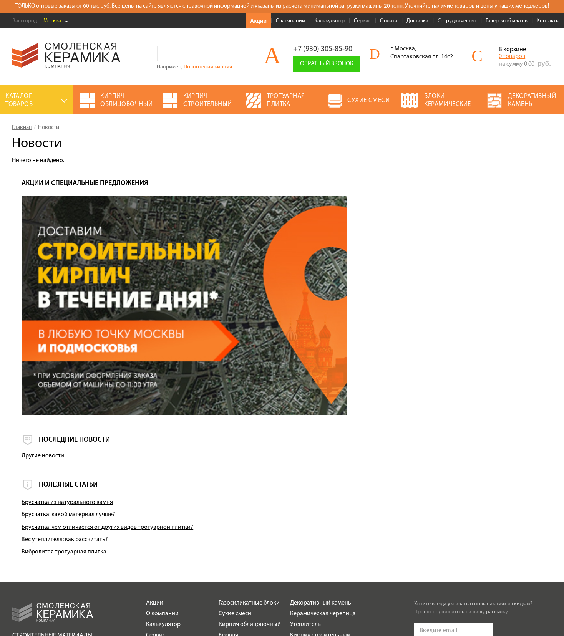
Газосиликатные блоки (249, 480)
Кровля (228, 513)
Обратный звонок (326, 64)
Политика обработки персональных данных (64, 562)
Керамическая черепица (323, 491)
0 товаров (512, 56)
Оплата (388, 21)
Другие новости (395, 333)
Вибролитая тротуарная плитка (416, 429)
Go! (249, 53)
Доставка (417, 21)
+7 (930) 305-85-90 (322, 49)
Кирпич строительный (320, 513)
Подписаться (438, 550)
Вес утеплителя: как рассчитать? (417, 417)
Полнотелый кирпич (208, 67)
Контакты (548, 21)
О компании (290, 21)
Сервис (362, 21)
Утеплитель (305, 502)
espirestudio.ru (509, 613)
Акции (258, 21)
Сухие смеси (235, 491)
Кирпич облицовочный (250, 502)
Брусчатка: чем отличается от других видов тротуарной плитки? (460, 404)
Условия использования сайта (47, 552)
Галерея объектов (507, 21)
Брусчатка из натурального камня (419, 380)
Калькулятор (329, 21)
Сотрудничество (457, 21)
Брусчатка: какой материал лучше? (421, 392)
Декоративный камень (320, 480)
